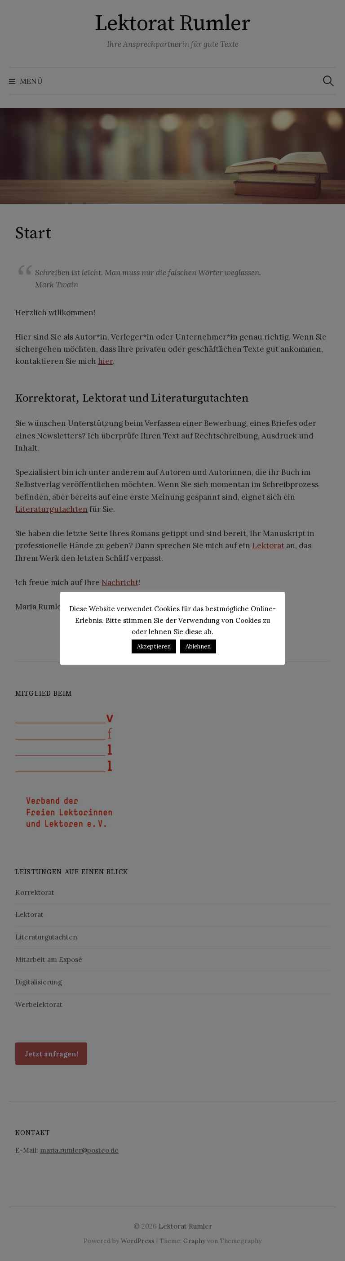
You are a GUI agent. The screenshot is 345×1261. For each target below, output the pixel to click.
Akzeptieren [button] (154, 646)
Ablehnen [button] (198, 646)
